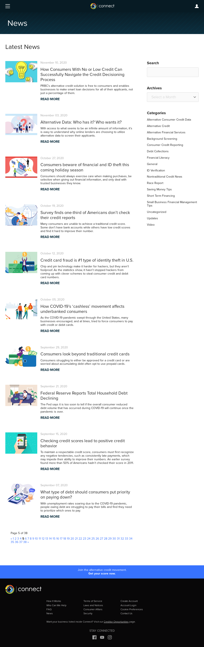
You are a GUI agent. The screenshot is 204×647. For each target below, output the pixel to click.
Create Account (129, 601)
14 (50, 538)
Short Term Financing (161, 196)
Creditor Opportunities (116, 622)
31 (118, 538)
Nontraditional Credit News (164, 176)
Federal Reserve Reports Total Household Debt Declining (84, 395)
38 (25, 542)
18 (64, 538)
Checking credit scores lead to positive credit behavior (82, 443)
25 (93, 538)
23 (84, 538)
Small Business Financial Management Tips (172, 204)
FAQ (49, 609)
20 (72, 538)
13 (46, 538)
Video (151, 224)
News (49, 613)
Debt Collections (158, 151)
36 (16, 542)
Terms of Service (92, 601)
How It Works (53, 601)
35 (12, 542)
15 (54, 538)
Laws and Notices (93, 605)
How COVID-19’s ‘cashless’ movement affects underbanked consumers (82, 309)
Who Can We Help (56, 605)
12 (43, 538)
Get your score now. (102, 574)
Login (197, 6)
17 (61, 538)
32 (122, 538)
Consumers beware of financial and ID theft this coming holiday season (84, 167)
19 (68, 538)
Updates (152, 218)
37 (20, 542)
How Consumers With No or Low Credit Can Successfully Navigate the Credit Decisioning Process (82, 74)
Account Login (128, 605)
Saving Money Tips (159, 189)
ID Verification (156, 170)
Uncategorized (156, 212)
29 (110, 538)
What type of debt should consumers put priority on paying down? (85, 494)
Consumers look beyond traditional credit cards (84, 354)
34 (130, 538)
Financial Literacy (158, 157)
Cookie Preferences (132, 609)
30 (114, 538)
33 (126, 538)
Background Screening (162, 139)
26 (97, 538)
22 (80, 538)
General (152, 164)
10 (36, 538)
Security (87, 613)
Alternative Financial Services (166, 132)
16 (57, 538)
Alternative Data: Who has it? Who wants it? (81, 122)
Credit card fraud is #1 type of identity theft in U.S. (87, 260)
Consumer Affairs (92, 609)
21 (76, 538)
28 (105, 538)
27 (101, 538)
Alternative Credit (158, 126)
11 (40, 538)
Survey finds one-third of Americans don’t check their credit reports (85, 215)
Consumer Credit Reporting (165, 145)
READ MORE (50, 99)
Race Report (155, 183)
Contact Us (126, 613)
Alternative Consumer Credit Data (169, 119)
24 (89, 538)
